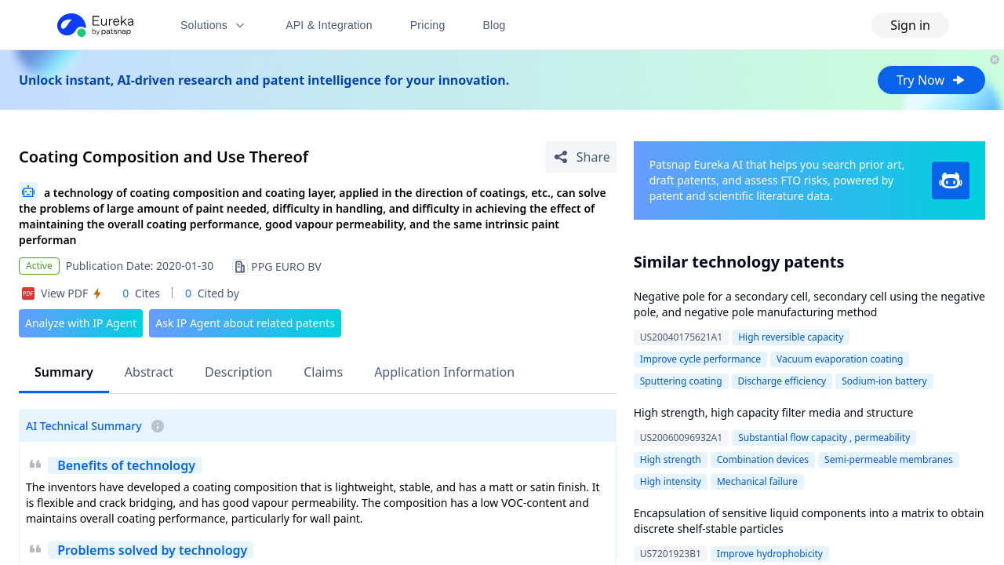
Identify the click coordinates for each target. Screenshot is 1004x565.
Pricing (428, 25)
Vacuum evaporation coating (840, 359)
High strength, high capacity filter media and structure (774, 412)
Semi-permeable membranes (888, 459)
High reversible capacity (790, 337)
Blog (494, 25)
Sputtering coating (681, 381)
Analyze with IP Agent (80, 322)
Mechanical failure (757, 481)
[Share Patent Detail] (581, 157)
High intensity (670, 481)
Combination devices (763, 459)
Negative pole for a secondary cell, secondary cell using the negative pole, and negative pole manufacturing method (809, 304)
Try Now (931, 80)
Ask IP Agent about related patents (245, 322)
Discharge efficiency (782, 381)
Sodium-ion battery (884, 381)
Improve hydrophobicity (770, 553)
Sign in (910, 25)
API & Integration (329, 25)
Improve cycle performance (700, 359)
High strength (670, 459)
